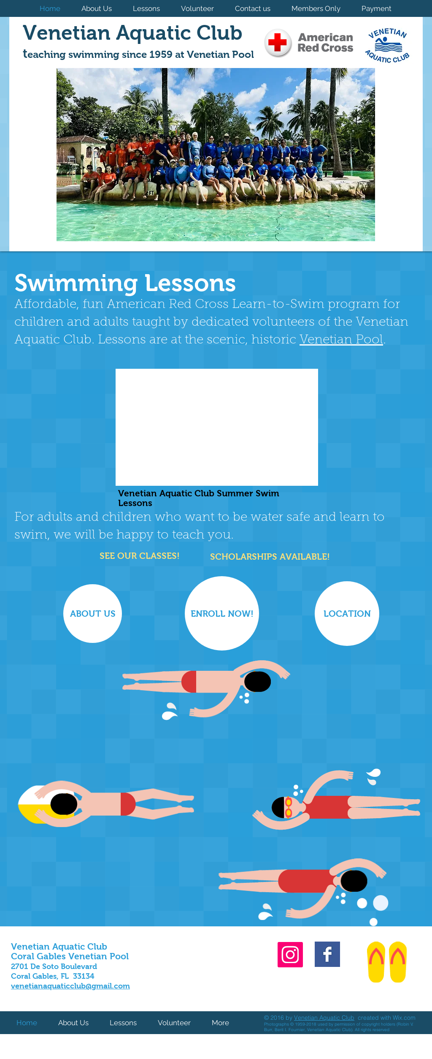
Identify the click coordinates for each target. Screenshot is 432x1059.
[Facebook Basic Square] (327, 954)
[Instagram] (290, 954)
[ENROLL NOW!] (222, 613)
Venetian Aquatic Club (324, 1017)
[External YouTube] (217, 427)
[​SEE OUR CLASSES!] (138, 556)
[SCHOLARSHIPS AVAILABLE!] (269, 557)
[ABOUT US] (92, 613)
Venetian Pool (341, 340)
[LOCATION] (347, 613)
